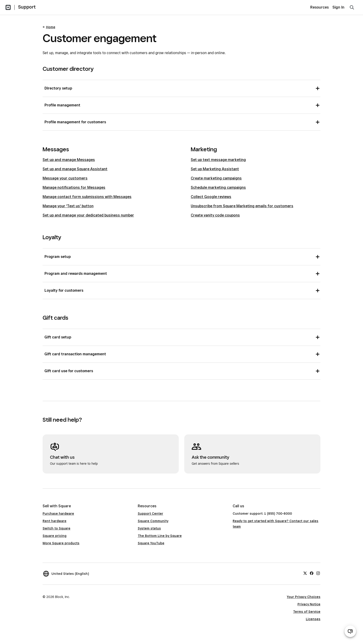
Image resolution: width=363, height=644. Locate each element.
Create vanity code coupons (215, 215)
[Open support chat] (350, 631)
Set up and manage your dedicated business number (88, 215)
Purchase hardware (58, 513)
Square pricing (54, 536)
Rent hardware (54, 521)
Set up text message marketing (218, 160)
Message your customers (65, 178)
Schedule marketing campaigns (218, 187)
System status (149, 528)
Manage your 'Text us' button (68, 206)
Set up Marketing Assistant (215, 169)
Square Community (153, 521)
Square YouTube (151, 543)
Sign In (338, 7)
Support (27, 7)
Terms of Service (306, 611)
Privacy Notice (308, 604)
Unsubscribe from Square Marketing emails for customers (242, 206)
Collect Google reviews (211, 197)
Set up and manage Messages (69, 160)
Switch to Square (56, 528)
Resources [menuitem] (319, 7)
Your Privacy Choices (303, 597)
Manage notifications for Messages (74, 187)
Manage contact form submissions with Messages (87, 197)
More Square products (61, 543)
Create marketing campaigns (216, 178)
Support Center (150, 513)
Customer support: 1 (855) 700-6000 (262, 513)
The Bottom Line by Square (160, 536)
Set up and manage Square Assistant (75, 169)
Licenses (313, 619)
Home (50, 27)
